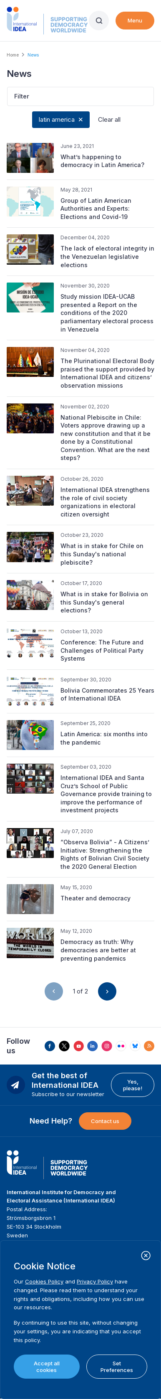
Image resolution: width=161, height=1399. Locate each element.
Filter (21, 96)
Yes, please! (132, 1085)
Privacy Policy (95, 1281)
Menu (135, 20)
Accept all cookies (47, 1366)
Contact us (105, 1121)
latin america (57, 119)
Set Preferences (117, 1366)
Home (13, 54)
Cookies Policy (44, 1281)
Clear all (109, 119)
